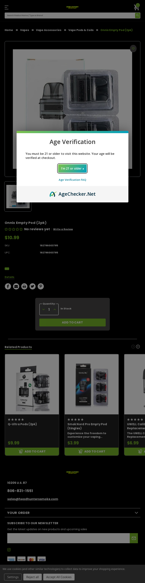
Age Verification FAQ (72, 180)
